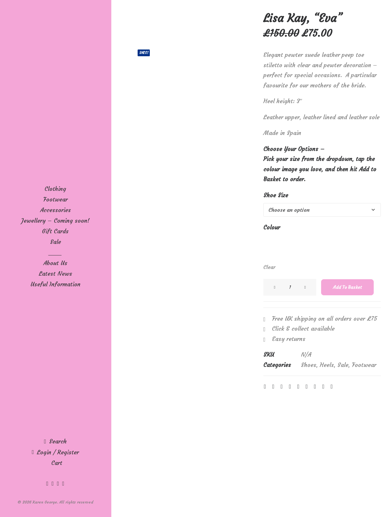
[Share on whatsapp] (307, 386)
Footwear (364, 365)
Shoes (308, 365)
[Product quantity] (289, 287)
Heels (327, 365)
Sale (342, 365)
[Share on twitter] (273, 386)
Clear (269, 267)
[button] (48, 483)
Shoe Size (275, 195)
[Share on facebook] (265, 386)
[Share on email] (332, 386)
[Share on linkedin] (298, 386)
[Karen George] (55, 24)
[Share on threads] (281, 386)
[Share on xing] (323, 386)
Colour (271, 227)
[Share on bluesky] (315, 386)
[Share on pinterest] (290, 386)
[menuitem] (48, 483)
